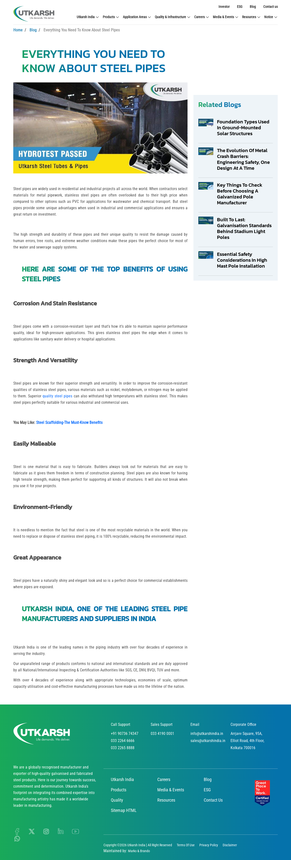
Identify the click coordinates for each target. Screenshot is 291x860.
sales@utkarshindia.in (207, 740)
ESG (239, 7)
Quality (117, 800)
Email (194, 724)
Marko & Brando (139, 851)
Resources (251, 17)
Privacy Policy (208, 845)
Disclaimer (230, 845)
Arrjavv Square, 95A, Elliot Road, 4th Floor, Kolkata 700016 (247, 740)
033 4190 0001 (162, 733)
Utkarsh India (88, 17)
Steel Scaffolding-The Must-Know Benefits (69, 422)
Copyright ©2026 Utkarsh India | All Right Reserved (137, 845)
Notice (271, 17)
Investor (224, 7)
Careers (201, 17)
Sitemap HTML (124, 810)
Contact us (270, 7)
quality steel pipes (57, 396)
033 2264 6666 (122, 740)
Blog (253, 7)
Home (18, 30)
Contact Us (213, 800)
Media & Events (226, 17)
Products (111, 17)
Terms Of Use (186, 845)
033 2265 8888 (122, 747)
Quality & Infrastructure (173, 17)
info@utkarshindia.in (206, 733)
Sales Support (162, 724)
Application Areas (137, 17)
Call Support (120, 724)
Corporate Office (243, 724)
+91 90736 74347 (124, 733)
